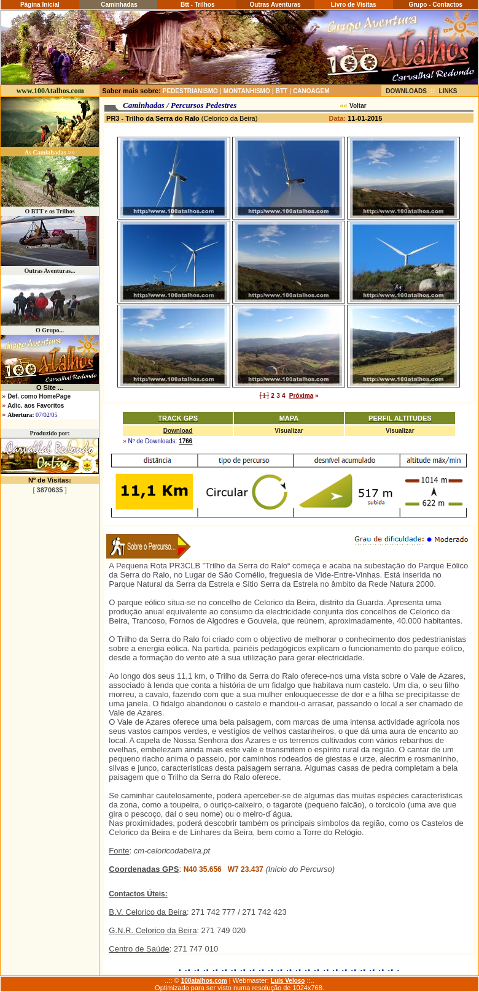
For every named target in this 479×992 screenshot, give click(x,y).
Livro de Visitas (353, 4)
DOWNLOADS (406, 91)
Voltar (358, 105)
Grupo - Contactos (435, 4)
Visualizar (289, 430)
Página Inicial (40, 4)
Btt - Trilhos (196, 4)
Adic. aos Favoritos (35, 405)
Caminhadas (118, 4)
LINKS (448, 91)
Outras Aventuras (274, 4)
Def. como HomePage (39, 396)
